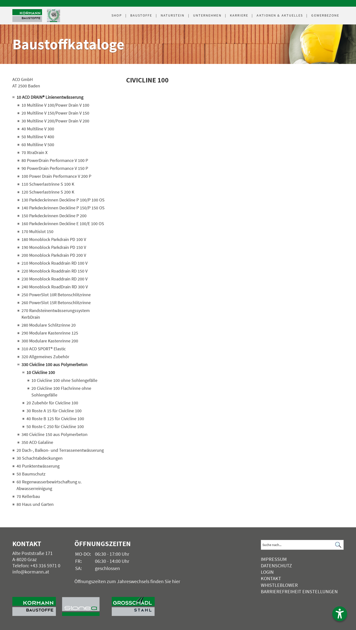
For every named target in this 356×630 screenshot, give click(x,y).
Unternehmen (207, 15)
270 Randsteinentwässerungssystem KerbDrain (56, 314)
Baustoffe (141, 15)
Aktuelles (280, 15)
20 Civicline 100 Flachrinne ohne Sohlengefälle (61, 391)
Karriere (239, 15)
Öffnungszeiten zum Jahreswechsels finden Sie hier (127, 581)
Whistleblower (279, 585)
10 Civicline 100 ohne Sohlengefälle (64, 380)
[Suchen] (338, 544)
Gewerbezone (325, 15)
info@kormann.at (30, 572)
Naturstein (173, 15)
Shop (116, 15)
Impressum (274, 559)
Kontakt (271, 578)
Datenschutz (276, 565)
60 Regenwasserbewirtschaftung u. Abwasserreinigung (49, 485)
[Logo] (27, 15)
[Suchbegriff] (302, 545)
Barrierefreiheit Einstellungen (299, 591)
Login (267, 572)
